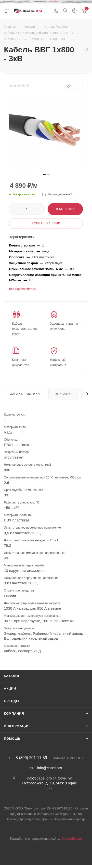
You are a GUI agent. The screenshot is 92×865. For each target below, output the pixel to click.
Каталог (12, 676)
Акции (10, 688)
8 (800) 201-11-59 (31, 758)
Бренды (11, 701)
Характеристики (25, 394)
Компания (14, 713)
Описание (63, 394)
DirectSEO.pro (71, 838)
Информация (17, 726)
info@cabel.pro (49, 768)
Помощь (12, 738)
